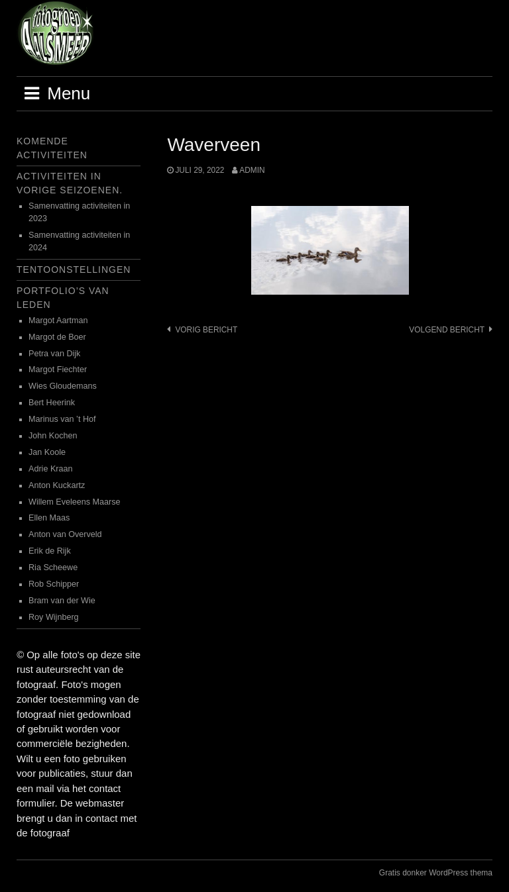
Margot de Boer (57, 337)
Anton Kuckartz (56, 485)
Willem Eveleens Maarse (74, 502)
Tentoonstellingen (74, 269)
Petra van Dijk (54, 353)
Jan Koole (47, 452)
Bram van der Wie (61, 600)
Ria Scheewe (53, 567)
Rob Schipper (53, 584)
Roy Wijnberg (53, 617)
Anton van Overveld (65, 534)
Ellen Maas (49, 517)
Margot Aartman (58, 320)
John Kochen (53, 435)
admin (251, 170)
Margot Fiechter (57, 369)
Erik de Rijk (49, 551)
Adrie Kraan (50, 468)
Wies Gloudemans (62, 386)
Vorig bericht (206, 329)
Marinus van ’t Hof (62, 419)
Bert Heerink (51, 402)
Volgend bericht (446, 329)
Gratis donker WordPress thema (435, 872)
